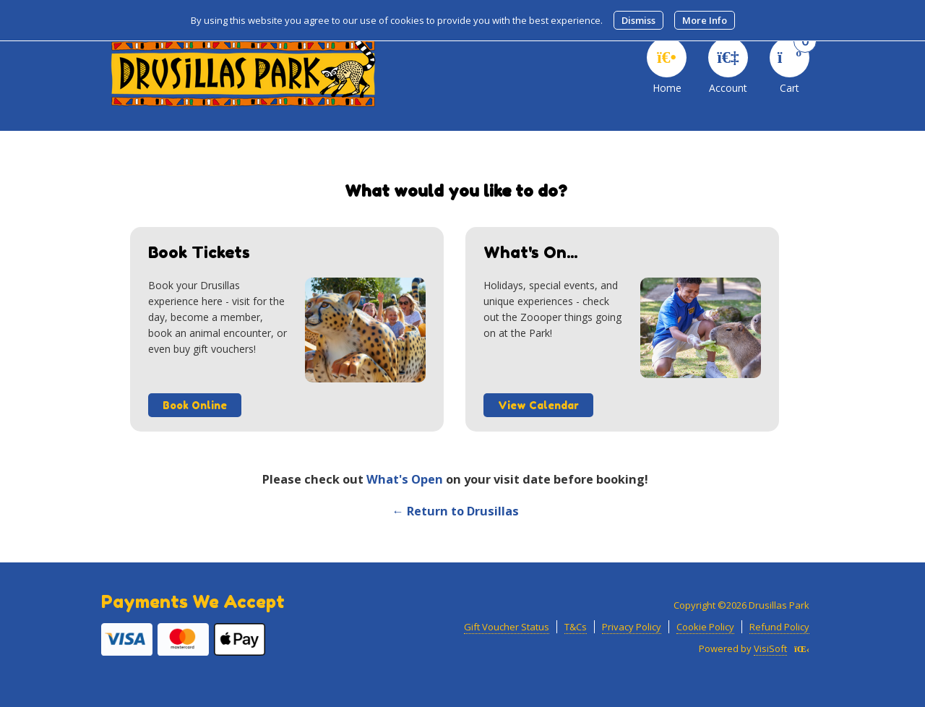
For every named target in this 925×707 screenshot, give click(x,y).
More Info (704, 20)
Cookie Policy (705, 626)
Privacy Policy (631, 626)
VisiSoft (770, 648)
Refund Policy (779, 626)
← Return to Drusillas (455, 511)
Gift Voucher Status (506, 626)
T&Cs (575, 626)
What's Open (404, 479)
